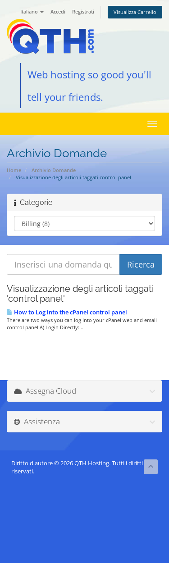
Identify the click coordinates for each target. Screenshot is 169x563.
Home (14, 170)
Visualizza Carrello (135, 12)
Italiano (32, 11)
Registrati (83, 11)
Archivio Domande (54, 170)
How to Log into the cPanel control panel (67, 312)
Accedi (57, 11)
